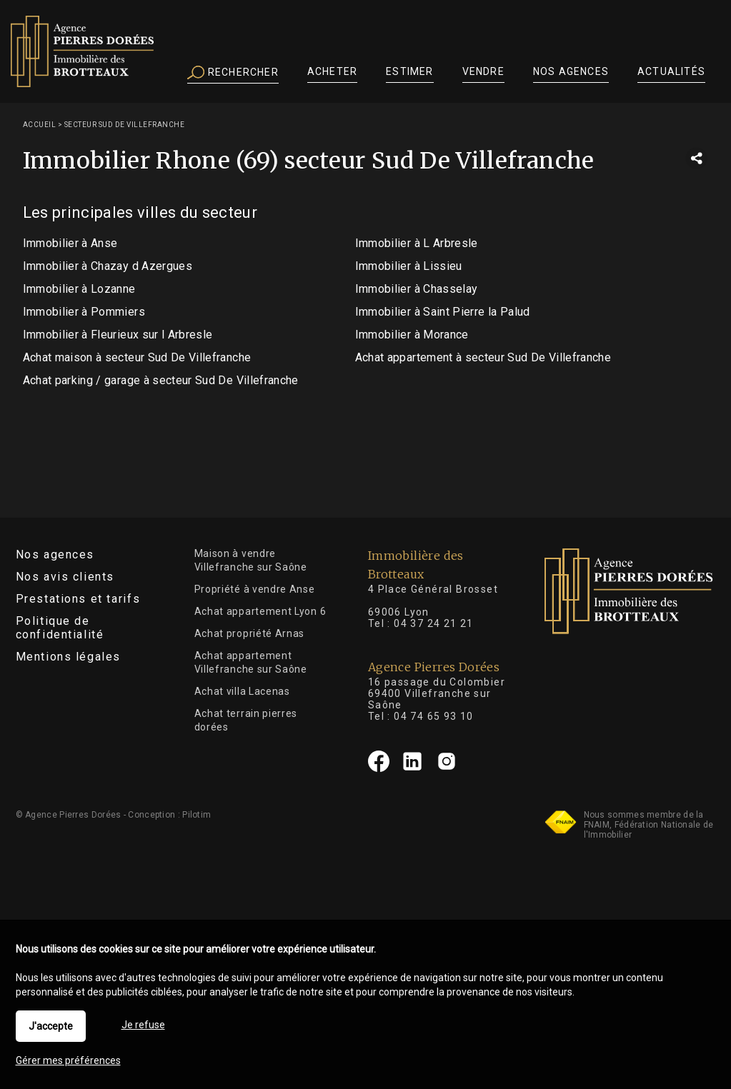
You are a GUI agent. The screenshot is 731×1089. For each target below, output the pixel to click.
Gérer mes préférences (68, 1060)
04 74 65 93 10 (434, 716)
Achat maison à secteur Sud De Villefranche (137, 357)
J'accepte (51, 1026)
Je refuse (143, 1024)
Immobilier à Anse (70, 243)
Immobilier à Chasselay (416, 289)
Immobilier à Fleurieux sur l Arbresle (118, 334)
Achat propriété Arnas (249, 633)
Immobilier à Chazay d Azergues (108, 266)
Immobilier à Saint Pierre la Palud (442, 311)
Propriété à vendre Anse (254, 589)
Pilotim (196, 815)
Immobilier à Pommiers (84, 311)
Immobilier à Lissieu (408, 266)
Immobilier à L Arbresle (416, 243)
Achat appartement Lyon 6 (260, 611)
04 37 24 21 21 (434, 623)
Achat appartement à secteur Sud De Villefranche (483, 357)
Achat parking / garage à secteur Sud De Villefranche (161, 380)
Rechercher (233, 73)
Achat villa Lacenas (242, 691)
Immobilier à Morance (412, 334)
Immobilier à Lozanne (79, 289)
